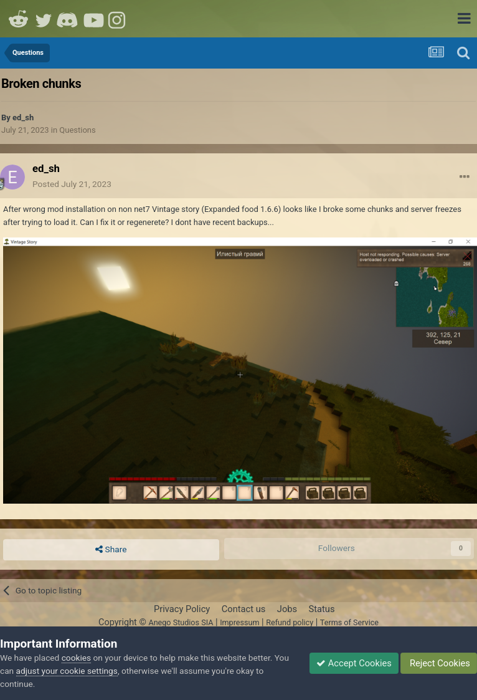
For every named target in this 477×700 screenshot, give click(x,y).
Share (110, 550)
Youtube (93, 18)
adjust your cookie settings (67, 671)
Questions (77, 130)
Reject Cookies (438, 663)
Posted (71, 184)
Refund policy (289, 622)
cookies (76, 658)
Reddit (18, 18)
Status (322, 609)
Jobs (287, 609)
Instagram (118, 18)
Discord (68, 18)
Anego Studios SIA (180, 622)
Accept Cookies (354, 663)
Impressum (239, 622)
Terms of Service (349, 622)
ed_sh (23, 117)
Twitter (43, 18)
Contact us (244, 609)
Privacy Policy (182, 609)
